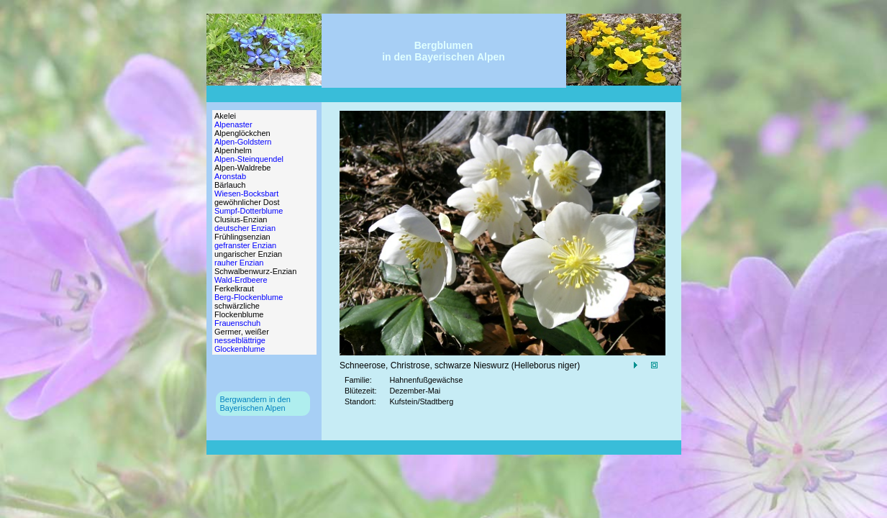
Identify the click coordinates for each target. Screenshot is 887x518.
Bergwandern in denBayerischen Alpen (255, 403)
